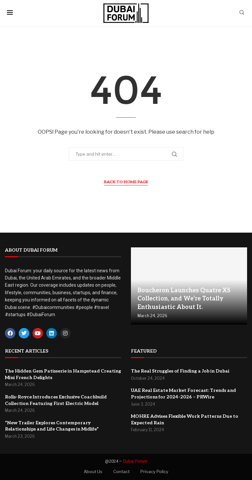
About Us (93, 471)
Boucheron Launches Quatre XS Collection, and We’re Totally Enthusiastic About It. (183, 298)
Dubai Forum (135, 461)
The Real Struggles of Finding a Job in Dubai (180, 371)
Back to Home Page (126, 182)
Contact (121, 471)
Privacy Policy (154, 471)
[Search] (242, 13)
